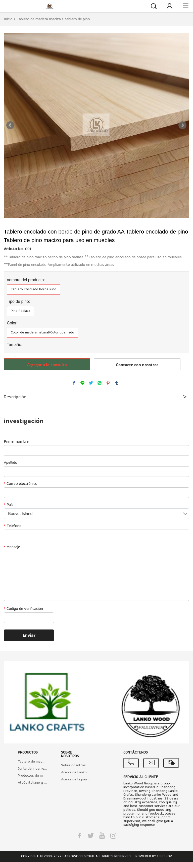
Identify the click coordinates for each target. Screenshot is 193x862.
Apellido (10, 463)
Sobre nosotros (73, 765)
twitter (90, 382)
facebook (73, 382)
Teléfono (13, 526)
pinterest (108, 382)
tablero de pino (77, 19)
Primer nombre (16, 442)
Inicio (8, 19)
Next (182, 125)
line (82, 382)
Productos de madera (32, 776)
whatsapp (99, 382)
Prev (10, 125)
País (8, 505)
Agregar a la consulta (47, 364)
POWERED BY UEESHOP (153, 856)
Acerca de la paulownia (75, 779)
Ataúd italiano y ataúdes (32, 783)
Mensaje (12, 547)
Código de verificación (23, 609)
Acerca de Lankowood (75, 772)
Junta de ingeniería (32, 769)
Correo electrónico (20, 484)
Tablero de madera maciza (39, 19)
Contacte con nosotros (137, 364)
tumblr (116, 382)
